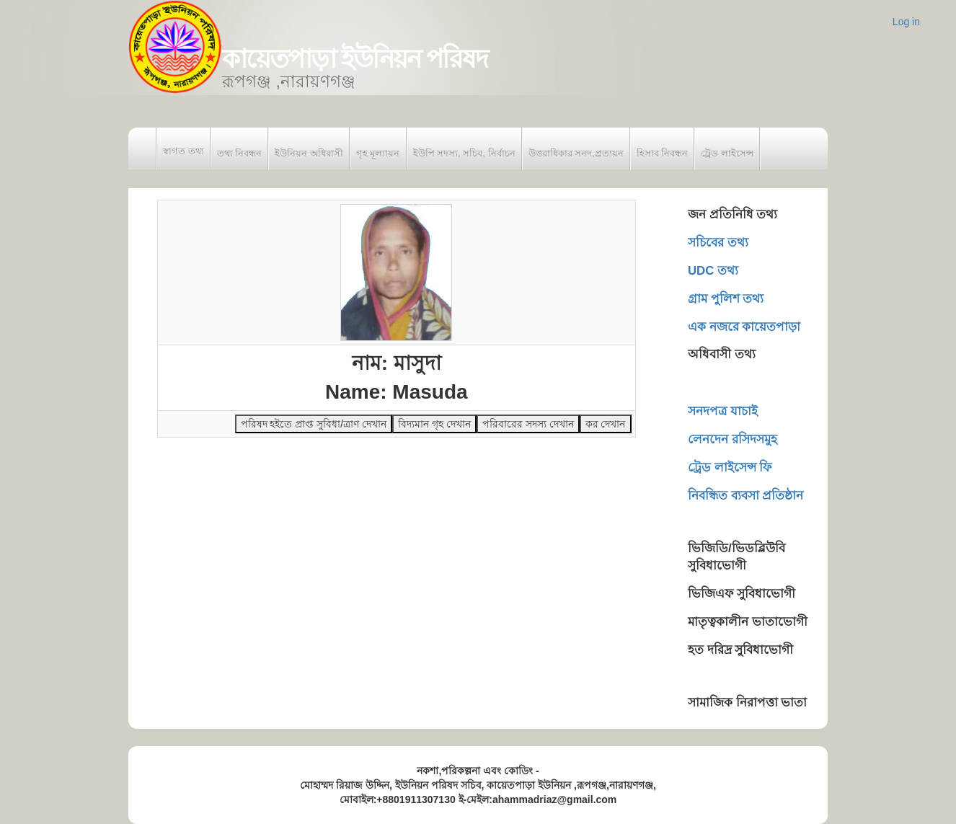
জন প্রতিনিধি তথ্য (732, 214)
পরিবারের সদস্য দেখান (528, 424)
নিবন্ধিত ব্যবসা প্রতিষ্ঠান (745, 495)
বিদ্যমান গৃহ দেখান (434, 424)
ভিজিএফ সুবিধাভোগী (741, 594)
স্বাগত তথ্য (183, 151)
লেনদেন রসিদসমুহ (732, 439)
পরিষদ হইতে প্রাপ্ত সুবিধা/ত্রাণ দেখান (313, 424)
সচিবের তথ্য (718, 242)
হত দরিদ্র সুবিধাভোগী (740, 650)
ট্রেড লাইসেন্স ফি (729, 467)
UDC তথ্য (713, 271)
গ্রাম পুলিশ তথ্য (726, 299)
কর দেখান (605, 424)
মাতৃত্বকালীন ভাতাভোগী (747, 622)
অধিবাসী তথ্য (722, 354)
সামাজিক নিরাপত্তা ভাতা (747, 702)
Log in (906, 21)
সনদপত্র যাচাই (723, 411)
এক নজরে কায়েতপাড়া (744, 327)
